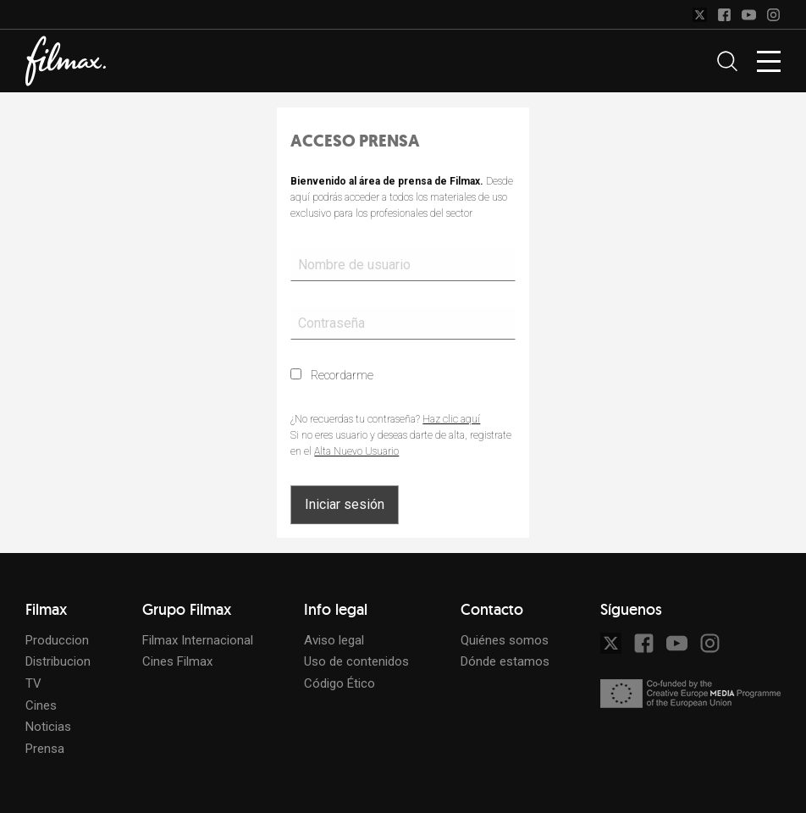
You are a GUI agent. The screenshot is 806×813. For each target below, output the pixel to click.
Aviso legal (334, 640)
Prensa (44, 748)
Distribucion (58, 661)
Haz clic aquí (451, 419)
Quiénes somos (505, 640)
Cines (41, 705)
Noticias (48, 726)
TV (33, 683)
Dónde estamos (505, 661)
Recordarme (331, 375)
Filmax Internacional (197, 640)
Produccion (57, 640)
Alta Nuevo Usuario (356, 451)
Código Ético (339, 683)
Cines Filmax (177, 661)
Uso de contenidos (356, 661)
